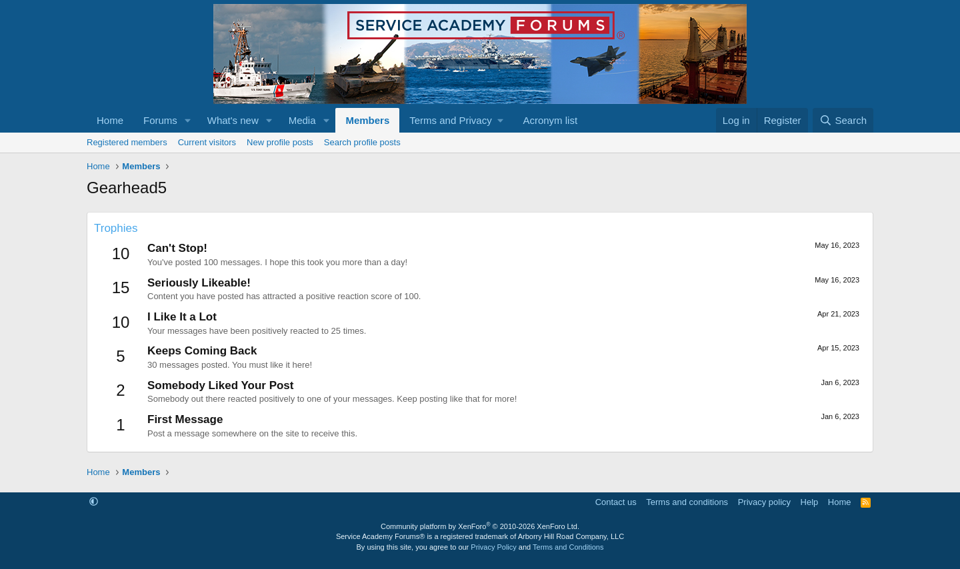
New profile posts (280, 142)
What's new (233, 120)
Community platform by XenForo (480, 526)
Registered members (127, 142)
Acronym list (550, 120)
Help (810, 502)
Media (302, 120)
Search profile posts (362, 142)
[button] (188, 120)
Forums (160, 120)
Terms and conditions (687, 502)
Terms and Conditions (568, 547)
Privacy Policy (493, 547)
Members (367, 120)
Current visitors (207, 142)
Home (110, 120)
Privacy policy (764, 502)
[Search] (843, 120)
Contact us (616, 502)
